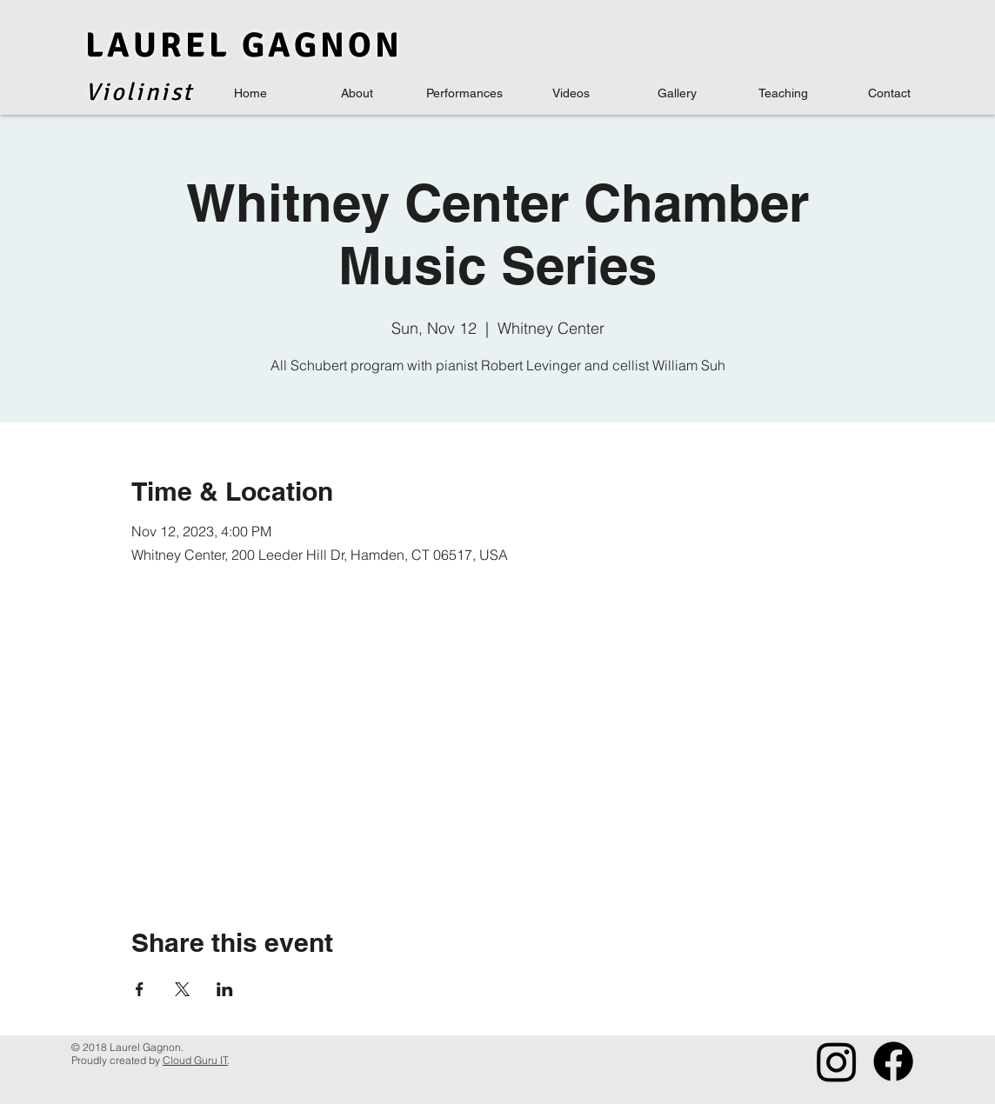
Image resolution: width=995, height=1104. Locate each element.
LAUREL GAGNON (244, 45)
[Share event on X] (182, 989)
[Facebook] (893, 1061)
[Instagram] (837, 1061)
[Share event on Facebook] (139, 989)
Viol (110, 92)
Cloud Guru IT (195, 1060)
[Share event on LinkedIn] (225, 989)
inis (159, 92)
